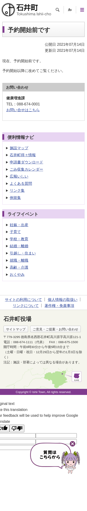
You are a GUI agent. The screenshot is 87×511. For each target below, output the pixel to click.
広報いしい (19, 176)
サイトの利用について (23, 300)
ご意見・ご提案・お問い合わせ (55, 329)
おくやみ (17, 275)
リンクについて (26, 306)
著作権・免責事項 (59, 306)
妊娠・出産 (19, 225)
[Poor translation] (17, 428)
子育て (15, 232)
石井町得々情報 (23, 155)
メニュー (82, 9)
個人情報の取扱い (62, 300)
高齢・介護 (19, 267)
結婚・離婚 (19, 246)
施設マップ (19, 148)
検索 (57, 9)
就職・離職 (19, 260)
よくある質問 (21, 184)
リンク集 (17, 190)
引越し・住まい (23, 253)
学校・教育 (19, 239)
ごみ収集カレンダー (26, 169)
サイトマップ (16, 329)
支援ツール (70, 9)
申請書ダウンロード (26, 162)
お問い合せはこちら (23, 110)
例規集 (15, 198)
